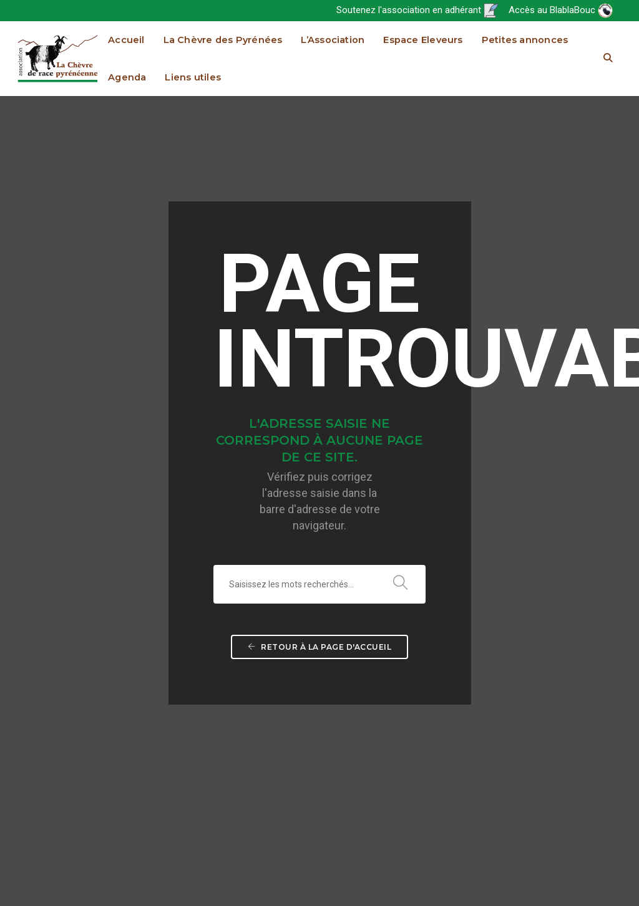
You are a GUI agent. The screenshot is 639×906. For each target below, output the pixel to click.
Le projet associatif (447, 518)
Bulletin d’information (451, 533)
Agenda (127, 77)
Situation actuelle (323, 533)
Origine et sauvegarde (331, 518)
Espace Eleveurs (422, 40)
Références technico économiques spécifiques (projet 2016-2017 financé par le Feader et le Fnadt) (573, 653)
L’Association (332, 40)
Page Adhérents (442, 548)
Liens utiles (193, 77)
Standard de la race (327, 503)
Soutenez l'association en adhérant (417, 10)
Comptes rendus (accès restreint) (464, 697)
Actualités (432, 503)
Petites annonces (525, 40)
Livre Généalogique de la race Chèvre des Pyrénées (573, 548)
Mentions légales (583, 881)
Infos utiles (579, 608)
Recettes (334, 638)
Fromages (360, 652)
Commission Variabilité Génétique (461, 772)
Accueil (126, 40)
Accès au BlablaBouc (561, 10)
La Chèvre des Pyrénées (223, 40)
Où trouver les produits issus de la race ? (327, 563)
